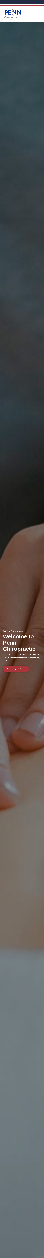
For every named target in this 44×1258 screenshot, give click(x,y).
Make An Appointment (15, 669)
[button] (41, 2)
